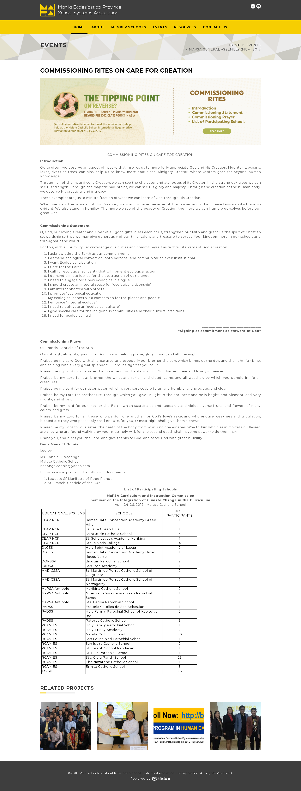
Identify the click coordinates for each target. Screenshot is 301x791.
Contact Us (215, 27)
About (98, 27)
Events (160, 27)
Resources (185, 27)
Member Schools (128, 27)
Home (79, 27)
